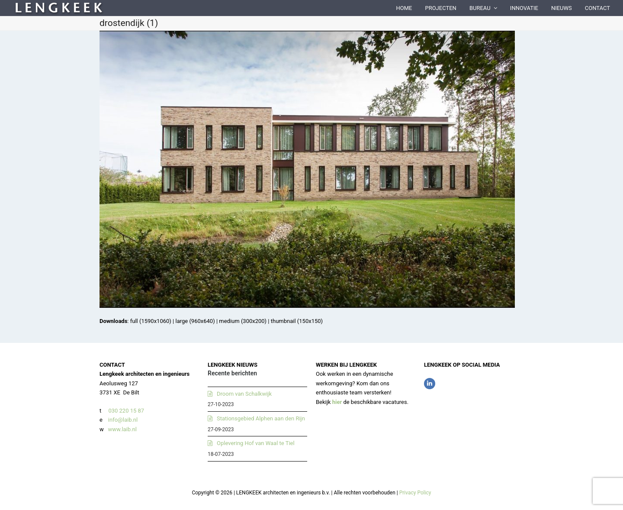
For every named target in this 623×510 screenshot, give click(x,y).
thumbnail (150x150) (297, 321)
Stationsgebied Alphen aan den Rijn (261, 418)
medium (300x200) (243, 321)
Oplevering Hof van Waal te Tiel (256, 443)
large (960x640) (195, 321)
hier (337, 402)
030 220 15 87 (126, 410)
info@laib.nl (123, 419)
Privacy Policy (415, 493)
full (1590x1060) (150, 321)
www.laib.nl (121, 429)
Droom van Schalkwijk (244, 394)
